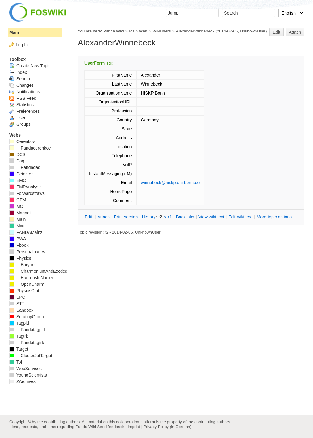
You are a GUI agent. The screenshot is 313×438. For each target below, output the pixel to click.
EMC (17, 180)
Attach (295, 32)
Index (18, 72)
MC (16, 206)
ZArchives (22, 381)
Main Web (138, 31)
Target (18, 349)
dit (89, 216)
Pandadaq (24, 167)
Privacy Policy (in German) (167, 426)
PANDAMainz (25, 232)
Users (18, 117)
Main (14, 32)
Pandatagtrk (26, 342)
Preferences (24, 111)
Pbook (19, 245)
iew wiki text (211, 216)
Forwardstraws (27, 193)
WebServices (25, 368)
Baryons (22, 264)
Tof (15, 362)
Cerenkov (22, 141)
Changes (21, 85)
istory (149, 216)
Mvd (16, 225)
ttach (103, 216)
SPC (17, 297)
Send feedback (110, 426)
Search (19, 78)
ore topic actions (274, 216)
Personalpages (27, 251)
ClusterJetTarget (30, 355)
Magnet (20, 212)
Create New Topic (29, 65)
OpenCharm (26, 284)
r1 (170, 216)
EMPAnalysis (25, 186)
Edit (276, 32)
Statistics (21, 104)
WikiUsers (161, 31)
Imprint (134, 426)
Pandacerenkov (30, 147)
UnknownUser (253, 31)
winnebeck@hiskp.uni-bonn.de (170, 182)
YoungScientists (28, 375)
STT (16, 303)
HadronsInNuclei (31, 277)
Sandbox (21, 310)
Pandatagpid (27, 329)
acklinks (185, 216)
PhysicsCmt (24, 290)
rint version (126, 216)
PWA (17, 238)
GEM (17, 199)
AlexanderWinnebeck (195, 31)
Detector (21, 173)
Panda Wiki (113, 31)
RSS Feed (22, 98)
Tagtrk (18, 336)
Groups (20, 124)
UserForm (94, 63)
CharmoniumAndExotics (38, 271)
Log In (22, 44)
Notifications (24, 91)
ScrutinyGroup (26, 316)
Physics (20, 258)
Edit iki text (240, 216)
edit (109, 63)
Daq (16, 160)
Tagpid (19, 323)
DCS (17, 154)
